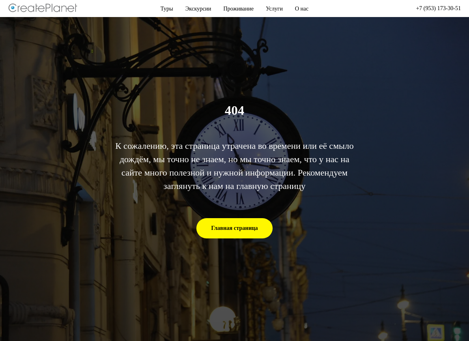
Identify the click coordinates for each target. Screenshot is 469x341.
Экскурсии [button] (198, 9)
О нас (302, 9)
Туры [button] (167, 9)
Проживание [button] (239, 9)
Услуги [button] (274, 9)
